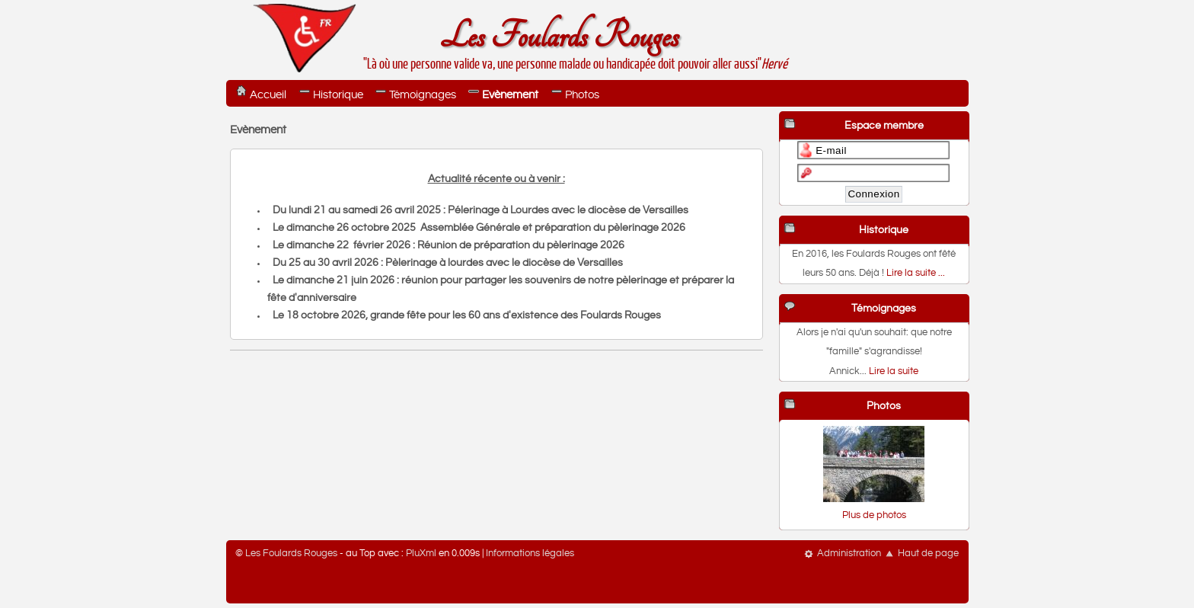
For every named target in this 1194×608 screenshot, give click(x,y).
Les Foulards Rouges (558, 37)
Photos (582, 94)
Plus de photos (874, 515)
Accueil (268, 94)
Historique (338, 94)
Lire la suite (893, 371)
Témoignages (422, 94)
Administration (849, 553)
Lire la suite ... (915, 273)
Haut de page (928, 553)
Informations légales (530, 553)
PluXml (421, 553)
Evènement (510, 94)
